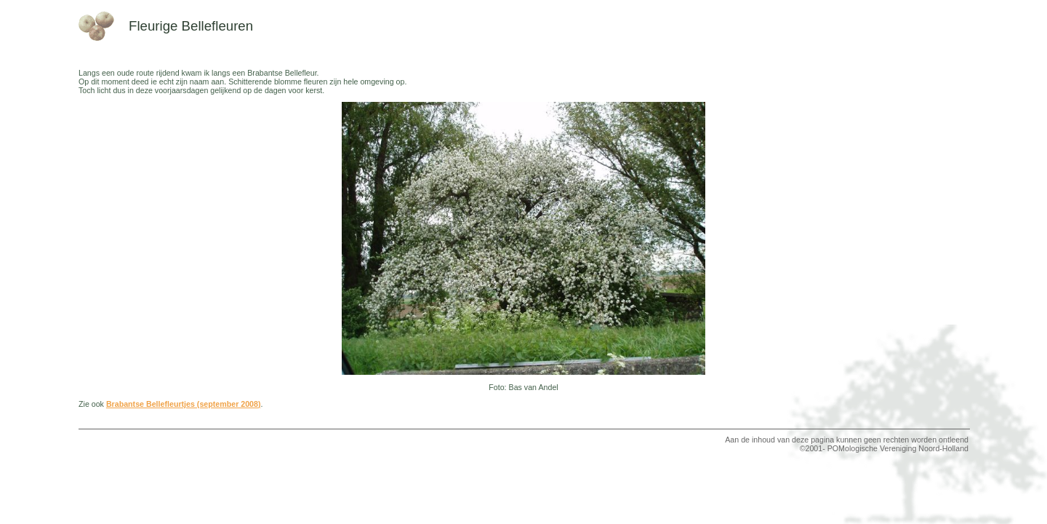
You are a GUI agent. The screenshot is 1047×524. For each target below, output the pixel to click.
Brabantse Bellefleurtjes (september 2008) (183, 404)
